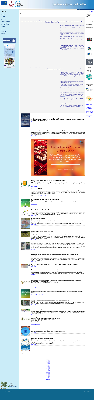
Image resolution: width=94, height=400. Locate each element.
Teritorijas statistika (5, 24)
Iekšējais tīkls (4, 34)
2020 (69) (48, 367)
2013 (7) (48, 375)
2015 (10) (48, 373)
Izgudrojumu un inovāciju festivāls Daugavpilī (42, 338)
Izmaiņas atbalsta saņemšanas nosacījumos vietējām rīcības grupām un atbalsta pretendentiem (53, 269)
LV (92, 11)
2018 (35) (48, 369)
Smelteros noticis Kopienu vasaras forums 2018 (42, 231)
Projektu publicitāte (5, 21)
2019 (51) (48, 368)
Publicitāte (3, 28)
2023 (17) (48, 363)
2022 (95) (48, 365)
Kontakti (3, 33)
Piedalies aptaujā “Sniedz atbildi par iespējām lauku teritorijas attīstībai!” (48, 180)
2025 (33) (48, 361)
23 (91, 27)
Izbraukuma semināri (36, 290)
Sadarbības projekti (5, 23)
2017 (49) (48, 370)
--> (24, 15)
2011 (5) (47, 377)
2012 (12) (48, 376)
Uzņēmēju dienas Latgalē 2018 (38, 308)
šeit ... (64, 96)
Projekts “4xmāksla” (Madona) (38, 218)
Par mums (3, 29)
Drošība (3, 16)
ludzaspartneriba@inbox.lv (13, 386)
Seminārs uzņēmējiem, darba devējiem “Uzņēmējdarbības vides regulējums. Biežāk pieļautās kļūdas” (55, 130)
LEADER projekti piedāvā (6, 13)
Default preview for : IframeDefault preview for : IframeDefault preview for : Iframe (39, 44)
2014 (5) (48, 374)
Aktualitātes (3, 11)
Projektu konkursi (5, 19)
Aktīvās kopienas (4, 18)
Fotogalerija (3, 31)
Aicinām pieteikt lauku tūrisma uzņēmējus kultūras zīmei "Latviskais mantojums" (50, 300)
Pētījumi (3, 26)
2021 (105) (48, 366)
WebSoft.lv (90, 391)
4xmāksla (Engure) (35, 242)
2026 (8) (48, 360)
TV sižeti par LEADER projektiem (39, 188)
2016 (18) (48, 372)
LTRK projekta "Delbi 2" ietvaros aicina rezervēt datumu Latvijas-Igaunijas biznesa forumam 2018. (54, 264)
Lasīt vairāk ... (34, 135)
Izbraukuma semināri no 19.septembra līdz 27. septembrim (45, 199)
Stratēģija (3, 14)
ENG (90, 11)
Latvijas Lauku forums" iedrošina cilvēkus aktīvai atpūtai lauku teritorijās (48, 209)
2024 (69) (48, 362)
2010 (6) (48, 379)
